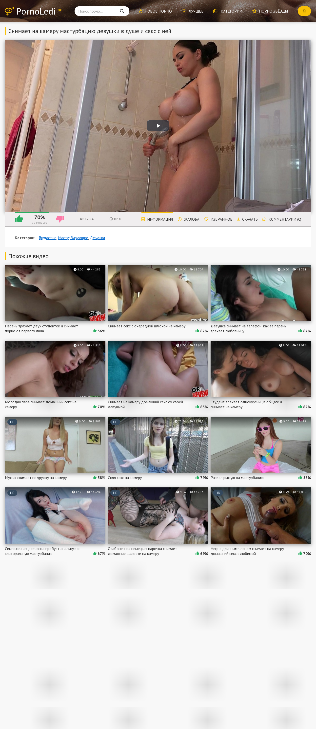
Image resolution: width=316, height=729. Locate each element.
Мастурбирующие (73, 237)
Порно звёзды (270, 11)
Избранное (215, 219)
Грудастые (47, 237)
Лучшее (192, 11)
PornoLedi (39, 11)
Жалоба (186, 219)
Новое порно (155, 11)
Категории (227, 11)
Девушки (97, 237)
